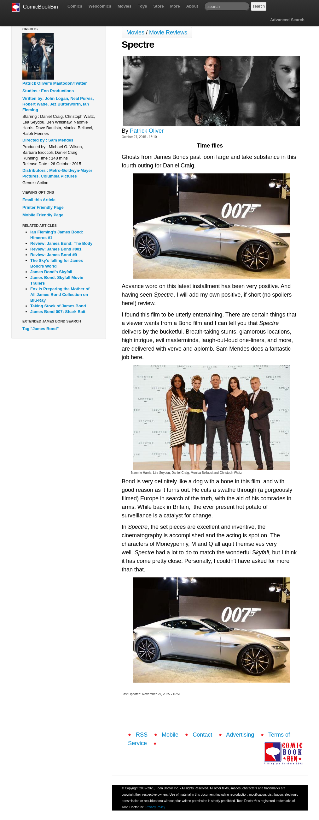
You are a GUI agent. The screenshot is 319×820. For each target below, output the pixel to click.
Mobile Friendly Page (42, 215)
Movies (124, 6)
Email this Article (38, 199)
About (192, 6)
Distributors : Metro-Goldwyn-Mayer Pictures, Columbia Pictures (57, 173)
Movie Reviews (168, 32)
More (175, 6)
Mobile (170, 735)
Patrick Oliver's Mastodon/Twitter (54, 83)
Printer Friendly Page (43, 207)
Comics (74, 6)
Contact (202, 735)
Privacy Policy (155, 807)
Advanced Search (287, 19)
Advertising (240, 735)
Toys (142, 6)
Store (158, 6)
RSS (142, 735)
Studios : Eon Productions (48, 90)
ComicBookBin (35, 7)
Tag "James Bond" (40, 328)
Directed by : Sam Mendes (47, 140)
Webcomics (100, 6)
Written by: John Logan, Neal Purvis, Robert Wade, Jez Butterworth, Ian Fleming (58, 104)
